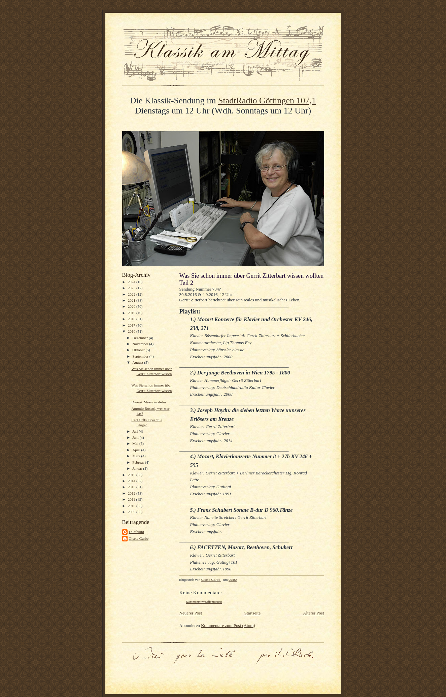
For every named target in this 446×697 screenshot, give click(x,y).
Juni (135, 437)
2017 (132, 325)
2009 (132, 512)
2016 (132, 331)
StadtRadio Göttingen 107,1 (267, 100)
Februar (138, 462)
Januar (137, 468)
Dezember (140, 338)
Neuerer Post (190, 613)
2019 (132, 313)
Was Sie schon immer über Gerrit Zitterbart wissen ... (151, 374)
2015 (132, 475)
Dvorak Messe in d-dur (148, 402)
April (136, 450)
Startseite (252, 613)
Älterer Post (313, 613)
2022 (132, 294)
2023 (132, 288)
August (138, 362)
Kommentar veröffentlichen (204, 602)
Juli (135, 431)
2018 (132, 319)
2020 (132, 306)
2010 (132, 506)
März (136, 456)
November (140, 344)
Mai (135, 443)
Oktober (138, 350)
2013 (132, 487)
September (140, 356)
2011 (132, 499)
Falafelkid (136, 532)
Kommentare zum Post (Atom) (228, 625)
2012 (132, 493)
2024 (132, 282)
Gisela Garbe (139, 538)
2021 (132, 300)
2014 (132, 481)
